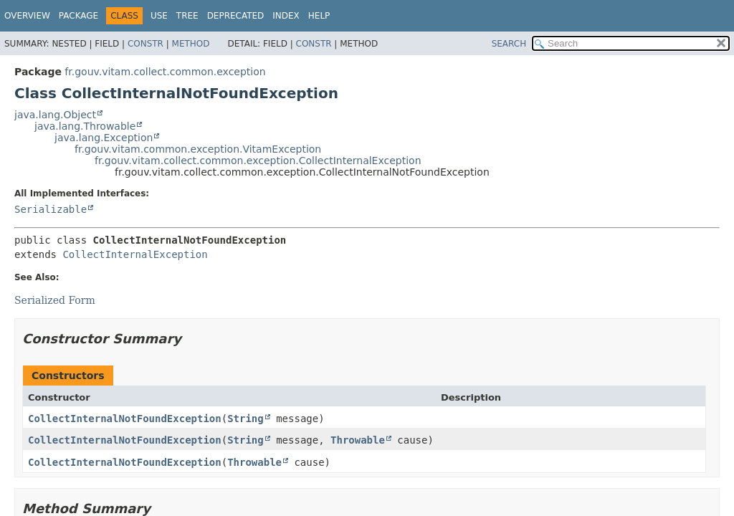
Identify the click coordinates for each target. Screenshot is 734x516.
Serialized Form (54, 300)
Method (191, 44)
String (245, 418)
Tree (187, 16)
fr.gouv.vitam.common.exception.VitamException (198, 149)
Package (78, 16)
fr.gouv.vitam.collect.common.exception (165, 71)
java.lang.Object (55, 114)
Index (286, 16)
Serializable (50, 209)
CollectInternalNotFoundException (124, 418)
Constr (145, 44)
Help (319, 16)
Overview (27, 16)
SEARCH (509, 44)
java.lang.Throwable (84, 126)
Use (159, 16)
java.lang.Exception (103, 137)
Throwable (357, 440)
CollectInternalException (134, 254)
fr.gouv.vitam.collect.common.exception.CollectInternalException (258, 160)
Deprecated (235, 16)
